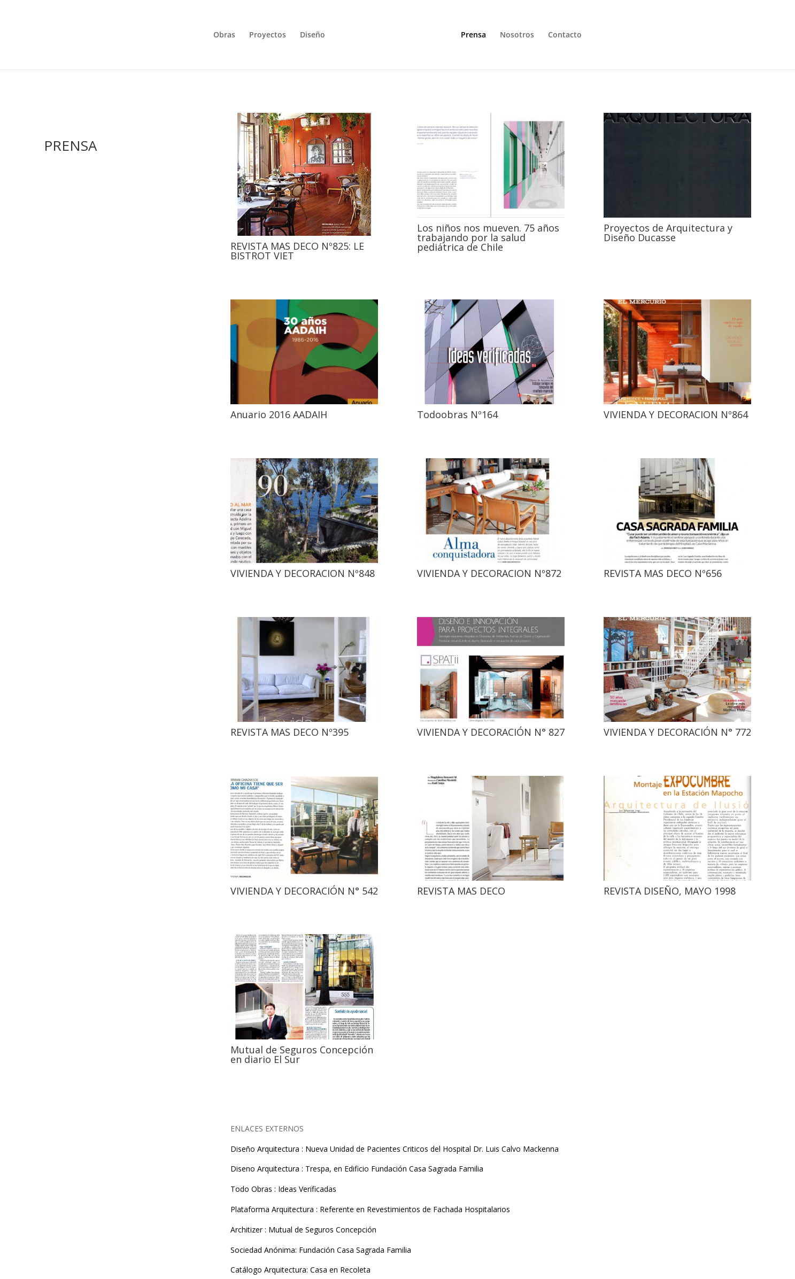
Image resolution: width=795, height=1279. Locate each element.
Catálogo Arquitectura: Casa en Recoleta (300, 1270)
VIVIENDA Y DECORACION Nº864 (676, 414)
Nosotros (517, 34)
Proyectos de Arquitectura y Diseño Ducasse (668, 232)
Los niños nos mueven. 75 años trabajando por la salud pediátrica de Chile (488, 237)
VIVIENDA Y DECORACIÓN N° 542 (304, 890)
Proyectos (267, 34)
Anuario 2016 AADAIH (278, 414)
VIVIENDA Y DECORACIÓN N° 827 (491, 732)
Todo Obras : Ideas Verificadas (283, 1189)
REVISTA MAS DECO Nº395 (289, 732)
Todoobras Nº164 (457, 414)
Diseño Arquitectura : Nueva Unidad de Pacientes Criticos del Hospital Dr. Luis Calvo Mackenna (394, 1149)
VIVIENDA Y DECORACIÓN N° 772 (677, 732)
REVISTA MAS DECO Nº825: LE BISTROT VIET (297, 251)
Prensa (473, 34)
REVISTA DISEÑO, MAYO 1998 (670, 890)
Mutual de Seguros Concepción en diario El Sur (301, 1054)
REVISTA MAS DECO (461, 890)
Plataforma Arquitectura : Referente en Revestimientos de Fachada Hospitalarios (370, 1209)
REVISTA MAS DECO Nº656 (663, 573)
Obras (224, 34)
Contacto (565, 34)
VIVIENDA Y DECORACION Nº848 (302, 573)
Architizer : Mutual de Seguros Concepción (303, 1229)
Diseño (312, 34)
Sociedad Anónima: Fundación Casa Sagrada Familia (320, 1250)
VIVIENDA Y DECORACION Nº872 (489, 573)
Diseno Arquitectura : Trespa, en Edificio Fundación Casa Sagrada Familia (356, 1169)
